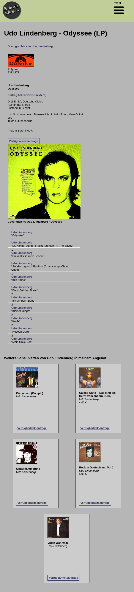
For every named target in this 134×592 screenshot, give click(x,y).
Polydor (13, 69)
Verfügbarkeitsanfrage (23, 141)
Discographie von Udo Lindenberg (30, 46)
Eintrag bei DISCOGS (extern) (27, 95)
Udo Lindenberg (22, 232)
